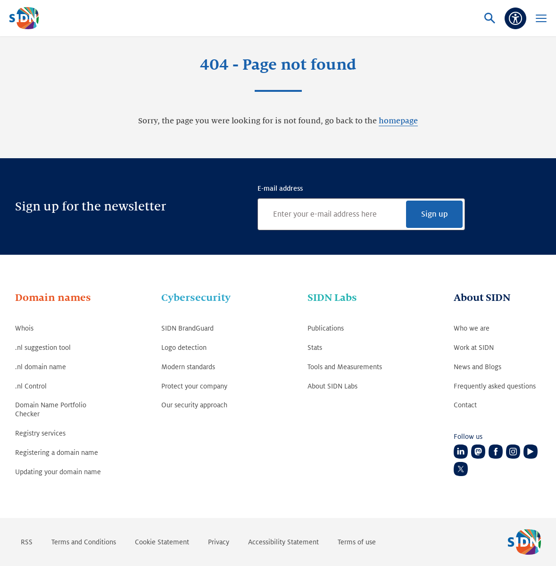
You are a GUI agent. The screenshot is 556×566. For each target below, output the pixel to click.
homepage (398, 121)
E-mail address (280, 188)
